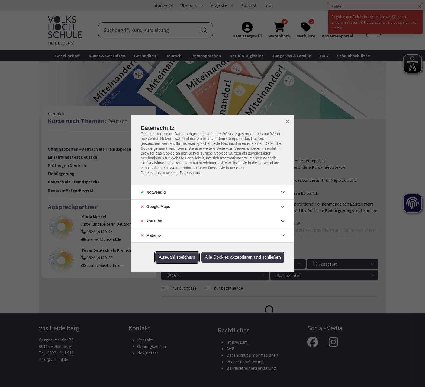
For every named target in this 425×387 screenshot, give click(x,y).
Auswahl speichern (177, 257)
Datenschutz (190, 173)
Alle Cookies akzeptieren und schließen (243, 257)
